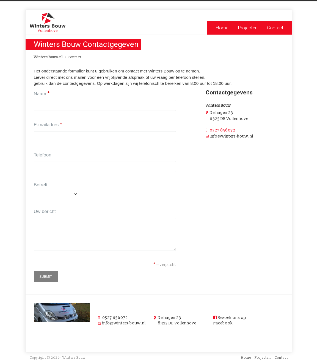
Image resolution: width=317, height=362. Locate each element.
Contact (275, 27)
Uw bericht (45, 211)
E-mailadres (48, 124)
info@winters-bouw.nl (124, 323)
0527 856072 (222, 130)
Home (222, 27)
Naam (42, 93)
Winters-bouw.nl (48, 57)
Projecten (248, 27)
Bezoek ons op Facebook (229, 320)
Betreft (41, 184)
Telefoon (42, 155)
